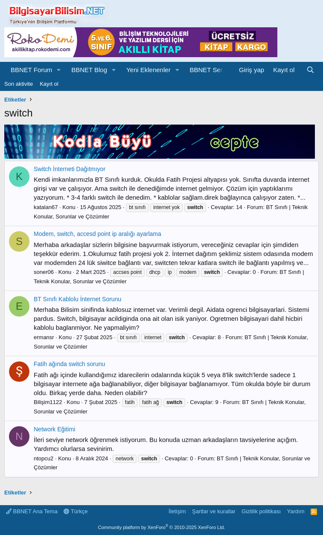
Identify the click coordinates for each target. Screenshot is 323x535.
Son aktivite (18, 84)
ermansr (44, 337)
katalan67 (46, 207)
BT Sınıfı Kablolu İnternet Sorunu (77, 299)
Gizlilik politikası (261, 511)
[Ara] (310, 70)
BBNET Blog (89, 69)
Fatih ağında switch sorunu (69, 364)
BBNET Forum (31, 69)
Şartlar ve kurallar (214, 511)
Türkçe (75, 511)
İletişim (177, 511)
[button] (59, 70)
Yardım (296, 511)
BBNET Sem (208, 69)
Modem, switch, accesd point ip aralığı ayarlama (97, 233)
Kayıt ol (49, 84)
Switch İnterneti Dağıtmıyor (69, 169)
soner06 (44, 272)
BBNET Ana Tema (32, 511)
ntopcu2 (43, 458)
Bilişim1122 (48, 402)
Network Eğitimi (54, 429)
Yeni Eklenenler (148, 69)
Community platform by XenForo (161, 527)
